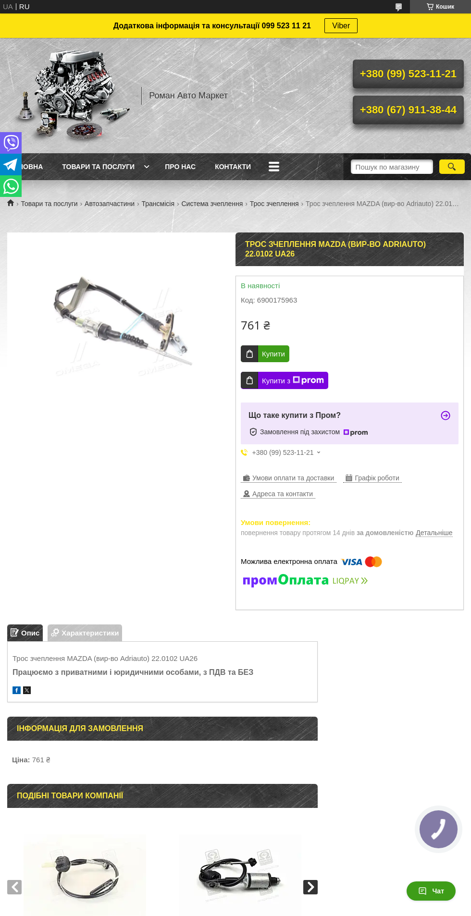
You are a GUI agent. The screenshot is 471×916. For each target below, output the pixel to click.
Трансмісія (158, 204)
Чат (431, 891)
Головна (26, 167)
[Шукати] (452, 166)
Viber (341, 26)
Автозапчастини (110, 204)
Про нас (180, 167)
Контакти (233, 167)
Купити (273, 354)
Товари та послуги (98, 167)
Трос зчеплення (274, 204)
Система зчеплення (212, 204)
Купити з (293, 380)
